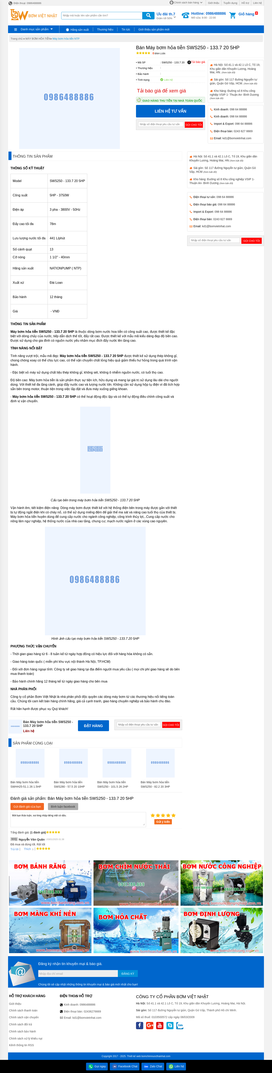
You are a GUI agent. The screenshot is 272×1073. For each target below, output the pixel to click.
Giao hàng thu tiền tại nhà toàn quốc (172, 100)
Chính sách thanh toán (23, 1010)
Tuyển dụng (230, 2)
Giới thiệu (213, 2)
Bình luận (159, 53)
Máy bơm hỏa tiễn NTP (66, 38)
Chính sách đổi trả (20, 1024)
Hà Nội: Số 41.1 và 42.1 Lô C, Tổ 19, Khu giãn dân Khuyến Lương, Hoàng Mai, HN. (235, 68)
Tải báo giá (196, 62)
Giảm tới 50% (166, 16)
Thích (26, 849)
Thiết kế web (134, 1056)
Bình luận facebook (63, 806)
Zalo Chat (152, 1066)
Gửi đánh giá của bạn (27, 806)
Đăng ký (127, 973)
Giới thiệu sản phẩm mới (153, 29)
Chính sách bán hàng (186, 2)
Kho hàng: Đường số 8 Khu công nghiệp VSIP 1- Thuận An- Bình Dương (234, 94)
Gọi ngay (97, 1066)
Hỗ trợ (245, 2)
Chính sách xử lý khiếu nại (25, 1038)
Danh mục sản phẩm (35, 29)
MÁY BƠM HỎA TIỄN (37, 38)
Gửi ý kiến (163, 821)
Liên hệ (257, 2)
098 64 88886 (238, 109)
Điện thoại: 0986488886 (24, 3)
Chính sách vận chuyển (24, 1017)
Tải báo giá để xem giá (161, 90)
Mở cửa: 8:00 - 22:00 (208, 15)
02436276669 (92, 1011)
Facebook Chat (124, 1066)
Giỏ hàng (246, 14)
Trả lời (14, 849)
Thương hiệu (105, 29)
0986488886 (88, 1004)
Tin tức (125, 29)
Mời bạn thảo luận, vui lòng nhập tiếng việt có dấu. (78, 819)
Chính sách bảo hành (22, 1031)
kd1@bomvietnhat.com (236, 138)
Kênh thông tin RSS (21, 1045)
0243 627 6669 (243, 131)
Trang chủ (17, 38)
